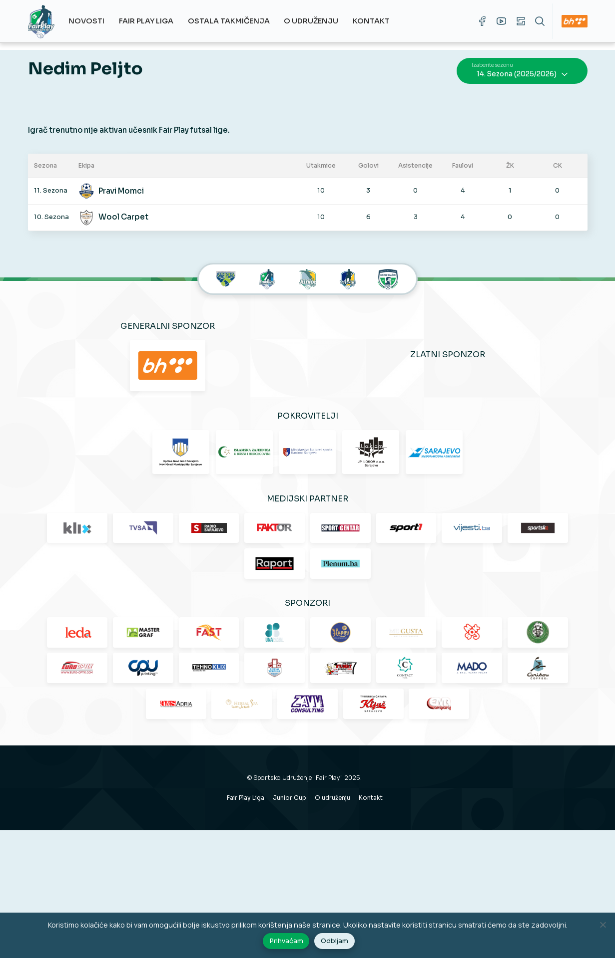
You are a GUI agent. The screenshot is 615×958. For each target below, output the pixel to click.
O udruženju (316, 20)
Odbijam (336, 943)
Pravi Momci (128, 182)
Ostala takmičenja (234, 20)
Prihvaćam (287, 943)
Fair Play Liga (151, 20)
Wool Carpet (131, 209)
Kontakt (376, 20)
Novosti (92, 20)
